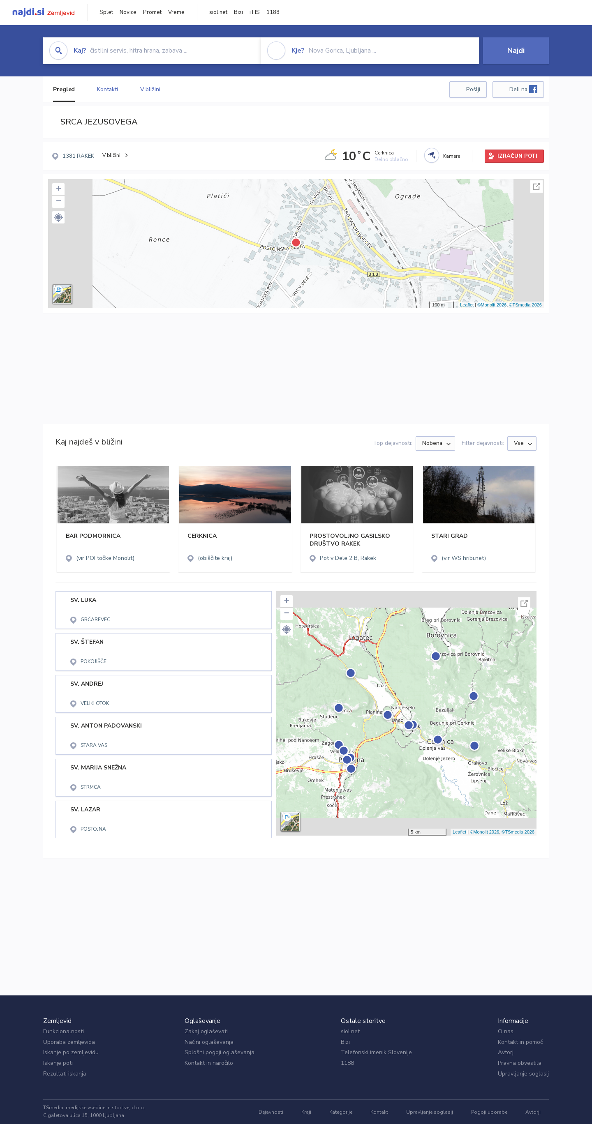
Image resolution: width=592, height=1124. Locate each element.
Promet (152, 12)
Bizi (238, 12)
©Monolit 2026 (491, 304)
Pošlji (473, 89)
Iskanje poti (58, 1063)
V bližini (150, 89)
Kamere (451, 156)
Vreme (176, 12)
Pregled (64, 89)
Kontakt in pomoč (520, 1042)
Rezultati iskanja (64, 1074)
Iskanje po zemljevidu (71, 1052)
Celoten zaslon (536, 186)
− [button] (58, 202)
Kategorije (340, 1112)
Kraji (306, 1112)
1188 (273, 12)
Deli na (523, 89)
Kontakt (379, 1112)
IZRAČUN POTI (517, 156)
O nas (505, 1031)
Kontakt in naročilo (209, 1063)
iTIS (255, 12)
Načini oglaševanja (209, 1042)
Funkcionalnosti (63, 1031)
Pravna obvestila (519, 1063)
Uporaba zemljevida (69, 1042)
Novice (128, 12)
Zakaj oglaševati (206, 1031)
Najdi (516, 50)
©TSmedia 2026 (525, 304)
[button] (58, 217)
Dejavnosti (271, 1112)
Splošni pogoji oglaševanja (219, 1052)
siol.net (218, 12)
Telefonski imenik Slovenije (376, 1052)
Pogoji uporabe (489, 1112)
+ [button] (58, 189)
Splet (106, 12)
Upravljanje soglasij (523, 1074)
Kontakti (107, 89)
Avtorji (506, 1052)
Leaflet (467, 304)
